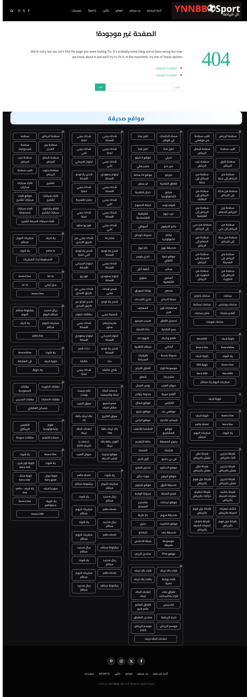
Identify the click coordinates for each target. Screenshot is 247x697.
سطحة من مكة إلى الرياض (225, 193)
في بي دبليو (166, 458)
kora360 (199, 338)
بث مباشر (132, 10)
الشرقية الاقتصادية (140, 215)
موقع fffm (166, 553)
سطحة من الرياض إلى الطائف (199, 195)
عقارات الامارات (47, 399)
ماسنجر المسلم (140, 504)
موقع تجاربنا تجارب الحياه (107, 456)
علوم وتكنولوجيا (48, 426)
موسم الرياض (166, 626)
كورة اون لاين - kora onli (22, 464)
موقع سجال (140, 402)
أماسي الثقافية (166, 279)
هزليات (165, 450)
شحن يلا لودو (106, 301)
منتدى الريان (140, 553)
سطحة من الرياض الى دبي (225, 226)
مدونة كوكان (140, 235)
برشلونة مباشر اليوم (22, 312)
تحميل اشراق (166, 320)
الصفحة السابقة (163, 68)
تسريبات (74, 10)
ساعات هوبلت (212, 321)
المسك (140, 450)
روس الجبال (140, 385)
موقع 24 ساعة (140, 174)
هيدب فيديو (140, 320)
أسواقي (140, 226)
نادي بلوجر (140, 256)
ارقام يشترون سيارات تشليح (48, 210)
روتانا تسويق (140, 290)
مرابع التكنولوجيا (166, 194)
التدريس (166, 604)
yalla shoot (199, 424)
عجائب (166, 269)
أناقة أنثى (140, 269)
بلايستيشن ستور (107, 325)
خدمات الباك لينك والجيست (107, 392)
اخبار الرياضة (166, 617)
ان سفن (140, 183)
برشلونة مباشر (81, 483)
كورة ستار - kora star (22, 477)
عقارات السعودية (22, 388)
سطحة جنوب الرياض (48, 172)
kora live (225, 424)
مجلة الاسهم (140, 204)
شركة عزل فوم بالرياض (199, 481)
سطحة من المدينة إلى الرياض (199, 258)
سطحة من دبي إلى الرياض (199, 226)
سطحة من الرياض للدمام (225, 209)
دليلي (165, 157)
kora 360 (199, 373)
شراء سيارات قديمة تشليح (35, 221)
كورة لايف (225, 338)
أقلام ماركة (224, 313)
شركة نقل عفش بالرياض (199, 455)
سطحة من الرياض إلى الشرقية (199, 211)
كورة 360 (199, 364)
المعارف (140, 307)
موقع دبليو (140, 411)
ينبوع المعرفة (166, 441)
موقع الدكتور (165, 467)
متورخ (140, 277)
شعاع (140, 376)
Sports (89, 10)
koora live (199, 347)
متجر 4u (107, 237)
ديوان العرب (165, 385)
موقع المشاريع (166, 430)
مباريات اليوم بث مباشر (212, 381)
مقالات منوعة (22, 437)
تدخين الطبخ (140, 467)
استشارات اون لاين (165, 309)
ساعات (225, 295)
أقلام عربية (166, 394)
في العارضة (22, 361)
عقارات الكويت (48, 386)
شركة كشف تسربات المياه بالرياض (224, 495)
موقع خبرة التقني (166, 258)
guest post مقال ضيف (107, 405)
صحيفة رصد (165, 532)
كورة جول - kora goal (48, 477)
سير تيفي (48, 284)
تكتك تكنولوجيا (166, 237)
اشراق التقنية (165, 183)
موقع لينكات (165, 502)
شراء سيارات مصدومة (22, 210)
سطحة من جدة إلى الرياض (225, 239)
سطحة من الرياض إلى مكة (199, 178)
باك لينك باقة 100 (106, 430)
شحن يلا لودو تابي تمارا (81, 252)
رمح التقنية (166, 329)
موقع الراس (140, 420)
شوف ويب (166, 204)
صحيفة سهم (166, 514)
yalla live (35, 335)
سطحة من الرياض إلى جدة (224, 176)
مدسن (166, 290)
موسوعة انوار (165, 368)
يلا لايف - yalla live (22, 490)
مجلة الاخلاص (140, 541)
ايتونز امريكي (81, 161)
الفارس (166, 402)
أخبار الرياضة (151, 10)
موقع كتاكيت (166, 523)
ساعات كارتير (199, 295)
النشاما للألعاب (140, 428)
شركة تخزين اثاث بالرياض (225, 455)
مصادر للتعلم (48, 437)
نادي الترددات (140, 299)
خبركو (166, 174)
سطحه (22, 136)
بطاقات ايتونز (81, 314)
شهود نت (140, 337)
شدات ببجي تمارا (81, 138)
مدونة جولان (140, 394)
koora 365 (35, 513)
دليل (140, 523)
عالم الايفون (166, 226)
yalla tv (47, 250)
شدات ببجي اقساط (107, 138)
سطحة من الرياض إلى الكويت (225, 274)
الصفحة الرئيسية (164, 75)
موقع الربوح (165, 476)
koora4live (225, 347)
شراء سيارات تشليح (48, 197)
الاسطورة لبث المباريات (35, 259)
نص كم (165, 166)
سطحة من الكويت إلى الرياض (199, 274)
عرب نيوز (166, 213)
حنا (107, 361)
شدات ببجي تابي (81, 150)
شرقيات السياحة (140, 357)
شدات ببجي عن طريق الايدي (81, 239)
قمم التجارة (165, 493)
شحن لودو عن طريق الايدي (81, 303)
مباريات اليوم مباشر (199, 434)
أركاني (166, 346)
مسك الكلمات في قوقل (166, 138)
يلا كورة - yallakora (48, 503)
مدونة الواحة (140, 493)
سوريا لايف (48, 488)
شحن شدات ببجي (107, 290)
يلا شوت (225, 355)
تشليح (48, 182)
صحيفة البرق (166, 484)
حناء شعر (81, 348)
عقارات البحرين (22, 399)
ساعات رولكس (225, 304)
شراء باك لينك (166, 570)
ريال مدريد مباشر (107, 498)
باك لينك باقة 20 (81, 418)
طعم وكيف (165, 337)
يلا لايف (48, 237)
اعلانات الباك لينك (140, 593)
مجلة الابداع (166, 299)
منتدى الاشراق (140, 617)
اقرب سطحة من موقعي (199, 138)
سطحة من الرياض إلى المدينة (225, 258)
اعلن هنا (140, 136)
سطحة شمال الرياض (199, 150)
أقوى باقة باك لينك (107, 443)
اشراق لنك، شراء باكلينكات (166, 593)
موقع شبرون (140, 484)
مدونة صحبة (166, 355)
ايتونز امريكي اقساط (81, 265)
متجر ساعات (199, 313)
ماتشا (81, 361)
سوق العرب (81, 403)
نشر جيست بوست (81, 392)
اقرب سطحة (225, 148)
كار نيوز (140, 247)
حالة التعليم (140, 441)
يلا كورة (35, 369)
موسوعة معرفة (166, 543)
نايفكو (140, 532)
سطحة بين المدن (47, 146)
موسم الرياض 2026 (140, 628)
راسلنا (114, 683)
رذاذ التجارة (140, 329)
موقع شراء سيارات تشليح (22, 197)
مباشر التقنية (140, 346)
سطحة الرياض (225, 136)
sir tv (22, 284)
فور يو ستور (81, 225)
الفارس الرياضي (22, 426)
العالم (116, 10)
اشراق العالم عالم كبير (140, 606)
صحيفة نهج (165, 247)
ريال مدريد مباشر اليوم (47, 312)
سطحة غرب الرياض (199, 163)
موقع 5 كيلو (140, 157)
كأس (103, 10)
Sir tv (48, 276)
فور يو (81, 276)
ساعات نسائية (199, 304)
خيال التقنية (140, 192)
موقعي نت (166, 411)
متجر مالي (140, 166)
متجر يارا (165, 376)
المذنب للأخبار (166, 420)
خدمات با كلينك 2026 (81, 443)
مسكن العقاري (35, 407)
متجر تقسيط (81, 199)
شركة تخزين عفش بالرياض (225, 468)
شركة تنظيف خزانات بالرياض (199, 493)
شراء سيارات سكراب (22, 185)
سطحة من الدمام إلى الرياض (199, 241)
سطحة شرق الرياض (225, 163)
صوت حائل (140, 476)
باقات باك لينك (140, 579)
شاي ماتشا (107, 369)
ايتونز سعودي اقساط (107, 176)
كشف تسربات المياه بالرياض (225, 510)
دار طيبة (140, 514)
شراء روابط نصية (166, 581)
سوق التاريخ (107, 416)
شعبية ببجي (107, 314)
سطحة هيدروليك (22, 146)
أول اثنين (140, 458)
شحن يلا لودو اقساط (81, 176)
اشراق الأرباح (140, 368)
